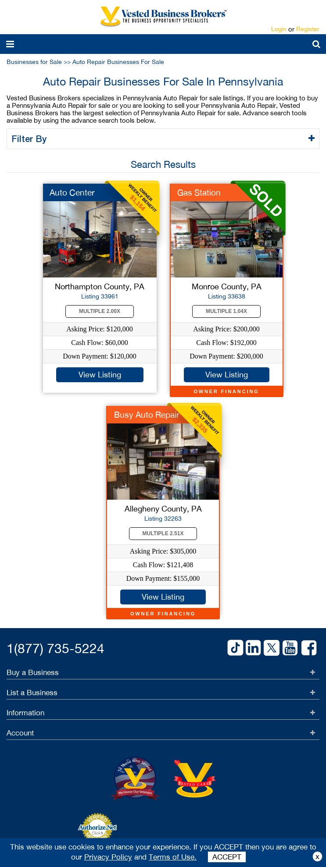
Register (307, 28)
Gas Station (199, 192)
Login (279, 28)
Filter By (30, 138)
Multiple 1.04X (226, 311)
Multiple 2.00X (99, 311)
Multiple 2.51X (163, 533)
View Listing (100, 374)
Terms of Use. (173, 857)
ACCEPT (226, 857)
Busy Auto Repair (146, 414)
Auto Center (72, 192)
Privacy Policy (108, 857)
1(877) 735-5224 (55, 648)
